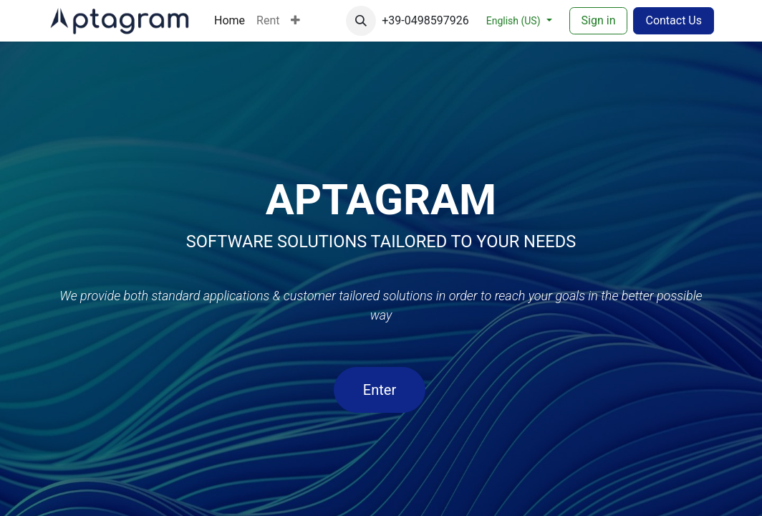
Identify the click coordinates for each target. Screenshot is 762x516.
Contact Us (673, 20)
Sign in (599, 20)
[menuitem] (229, 20)
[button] (361, 21)
